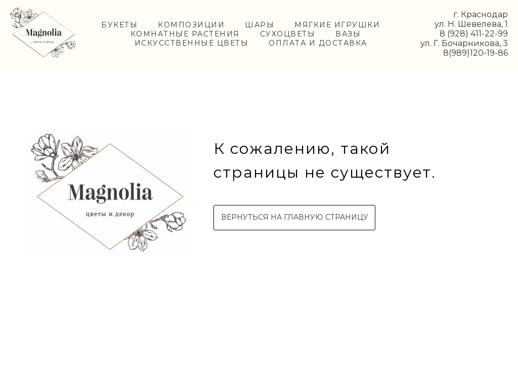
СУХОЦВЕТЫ (288, 33)
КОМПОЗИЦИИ (191, 24)
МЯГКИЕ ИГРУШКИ (337, 24)
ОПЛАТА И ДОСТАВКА (318, 43)
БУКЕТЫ (119, 24)
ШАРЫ (259, 24)
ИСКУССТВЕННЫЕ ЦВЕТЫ (192, 43)
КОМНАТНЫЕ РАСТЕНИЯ (185, 33)
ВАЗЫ (348, 33)
